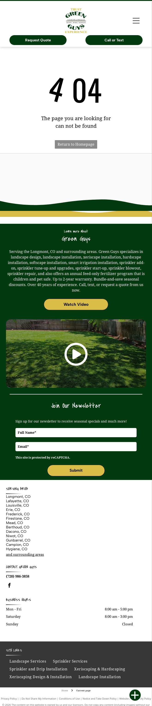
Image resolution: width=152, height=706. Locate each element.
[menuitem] (28, 661)
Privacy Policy (9, 698)
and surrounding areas (25, 555)
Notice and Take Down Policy (100, 698)
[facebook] (9, 586)
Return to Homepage (76, 144)
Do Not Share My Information (39, 698)
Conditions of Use (69, 698)
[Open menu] (136, 20)
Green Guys (28, 567)
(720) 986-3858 (17, 576)
